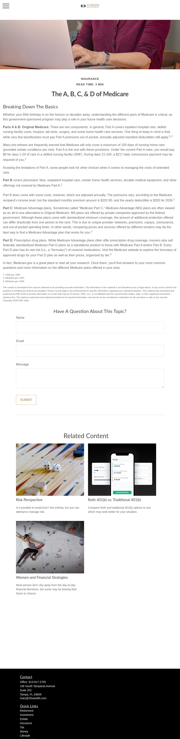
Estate (24, 719)
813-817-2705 (37, 682)
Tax (22, 727)
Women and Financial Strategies (42, 577)
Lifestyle (25, 735)
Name (20, 317)
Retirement (26, 710)
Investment (26, 714)
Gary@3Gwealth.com (33, 698)
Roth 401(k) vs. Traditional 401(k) (114, 500)
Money (24, 731)
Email (20, 341)
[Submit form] (26, 400)
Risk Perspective (29, 500)
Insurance (26, 723)
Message (22, 364)
